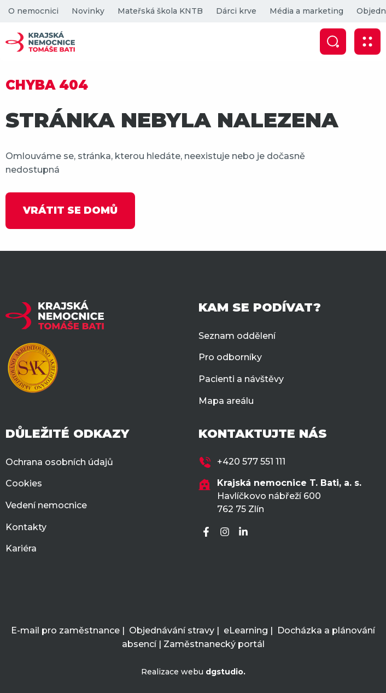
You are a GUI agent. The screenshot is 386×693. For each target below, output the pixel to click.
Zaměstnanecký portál (214, 644)
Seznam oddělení (237, 336)
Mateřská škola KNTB (160, 11)
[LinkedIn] (245, 532)
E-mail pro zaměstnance (65, 630)
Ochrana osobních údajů (59, 462)
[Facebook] (207, 532)
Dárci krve (236, 11)
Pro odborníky (230, 357)
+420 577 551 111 (251, 461)
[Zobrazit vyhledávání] (333, 41)
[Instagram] (226, 532)
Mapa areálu (226, 401)
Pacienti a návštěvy (241, 379)
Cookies (23, 483)
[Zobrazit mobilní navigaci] (367, 41)
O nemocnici (33, 11)
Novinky (88, 11)
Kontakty (25, 527)
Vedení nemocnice (46, 505)
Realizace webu (193, 672)
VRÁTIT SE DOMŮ (70, 210)
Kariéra (21, 548)
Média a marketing (306, 11)
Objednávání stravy (171, 630)
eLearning (246, 630)
